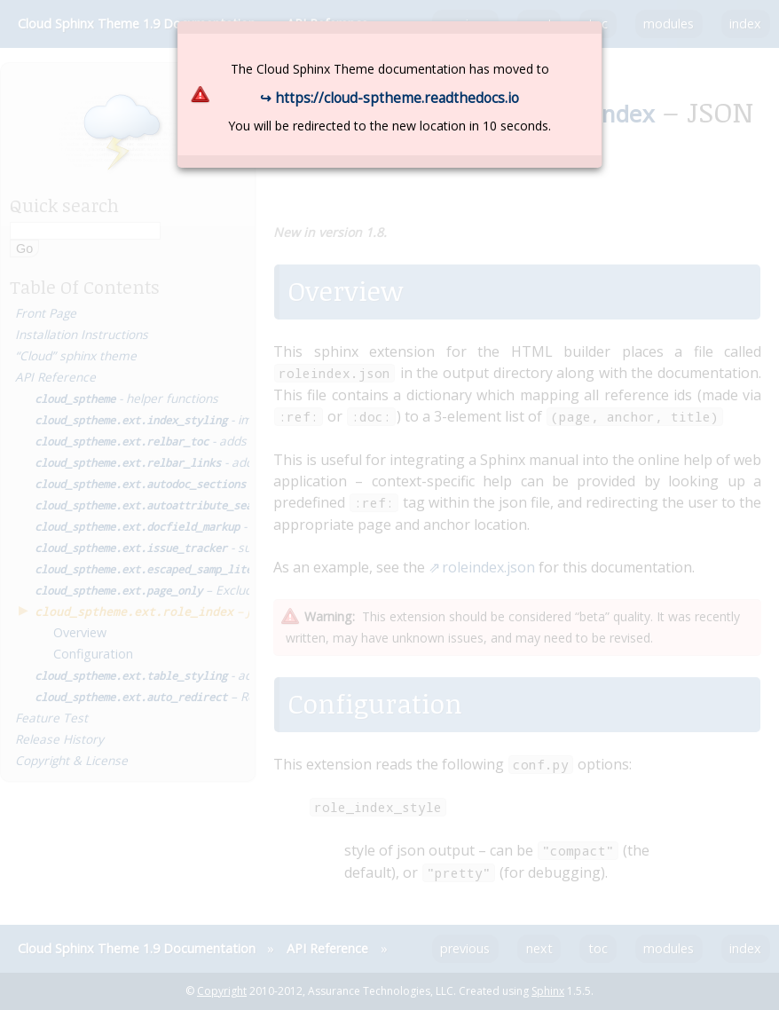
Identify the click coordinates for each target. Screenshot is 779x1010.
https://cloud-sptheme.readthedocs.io (397, 97)
